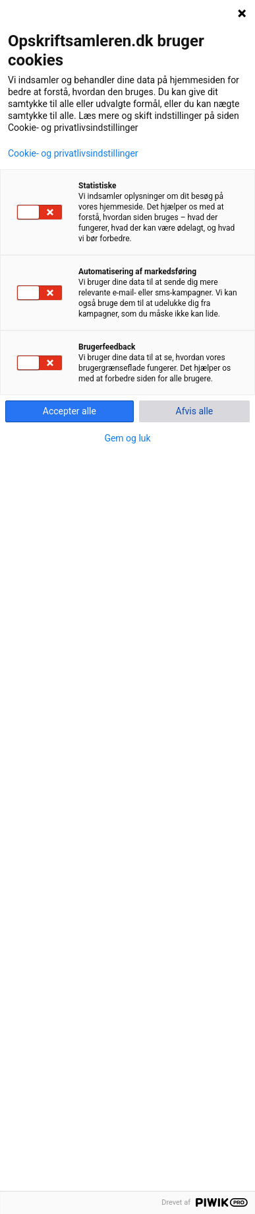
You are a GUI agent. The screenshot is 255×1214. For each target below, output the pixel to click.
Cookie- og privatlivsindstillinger (73, 153)
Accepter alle (69, 411)
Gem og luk (127, 438)
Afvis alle (194, 411)
